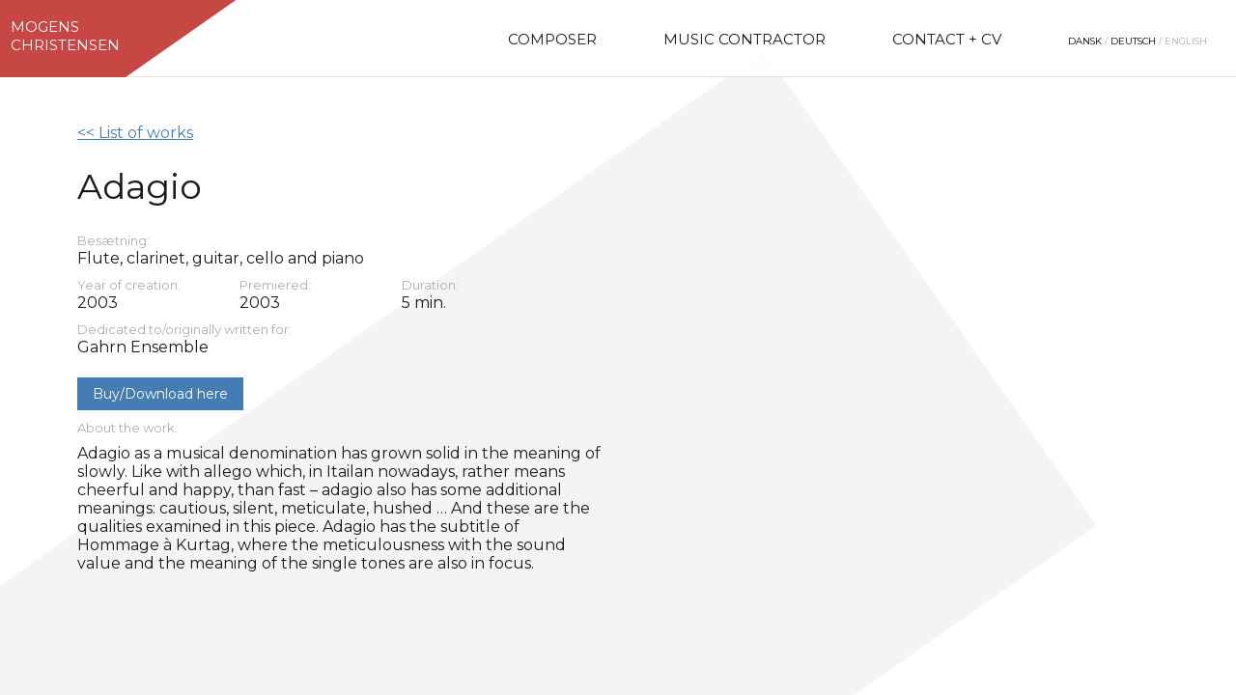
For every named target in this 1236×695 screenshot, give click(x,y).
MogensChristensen (65, 35)
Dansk (1085, 41)
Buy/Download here (160, 394)
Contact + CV (946, 39)
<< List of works (135, 133)
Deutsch (1133, 41)
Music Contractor (744, 39)
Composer (552, 39)
